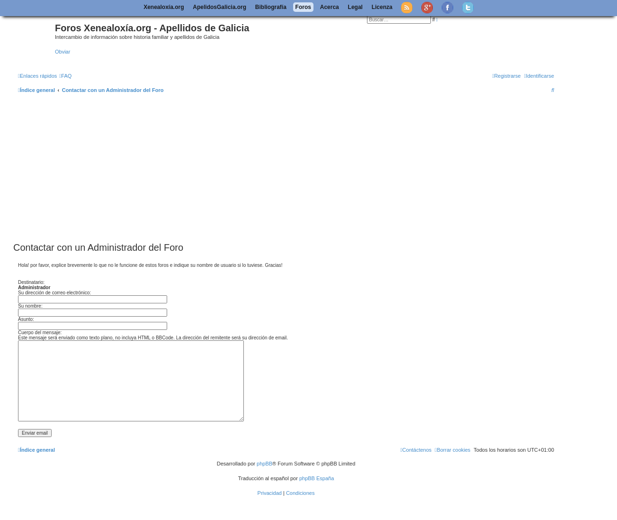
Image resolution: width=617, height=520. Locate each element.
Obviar (62, 52)
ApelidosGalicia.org (219, 7)
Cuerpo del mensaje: (40, 332)
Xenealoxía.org (163, 7)
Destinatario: (31, 282)
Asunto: (26, 319)
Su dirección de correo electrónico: (54, 292)
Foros (303, 7)
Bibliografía (270, 7)
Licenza (382, 7)
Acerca (329, 7)
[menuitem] (65, 76)
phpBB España (316, 478)
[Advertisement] (297, 168)
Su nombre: (30, 306)
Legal (355, 7)
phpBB (264, 463)
